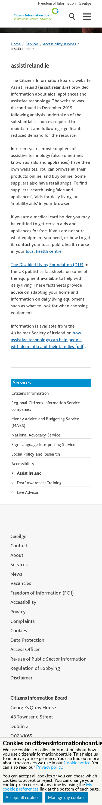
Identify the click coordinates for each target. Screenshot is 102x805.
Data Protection (27, 640)
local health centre (44, 251)
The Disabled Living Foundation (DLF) (47, 264)
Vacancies (20, 583)
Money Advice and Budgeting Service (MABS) (45, 422)
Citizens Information (30, 393)
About (17, 555)
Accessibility (23, 463)
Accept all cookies (22, 797)
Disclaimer (21, 678)
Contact (18, 545)
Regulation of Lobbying (35, 668)
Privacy (18, 611)
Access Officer (25, 649)
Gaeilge (85, 3)
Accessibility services (59, 43)
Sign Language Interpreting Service (43, 444)
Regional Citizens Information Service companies (45, 406)
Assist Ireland (29, 473)
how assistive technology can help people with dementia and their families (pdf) (48, 339)
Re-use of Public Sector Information (48, 659)
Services (32, 43)
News (16, 574)
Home (16, 43)
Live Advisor (27, 492)
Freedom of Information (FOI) (42, 593)
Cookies (18, 630)
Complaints (22, 621)
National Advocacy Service (35, 435)
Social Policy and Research (35, 454)
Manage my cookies (66, 797)
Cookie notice (77, 762)
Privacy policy (49, 767)
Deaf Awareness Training (39, 482)
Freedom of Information (57, 3)
